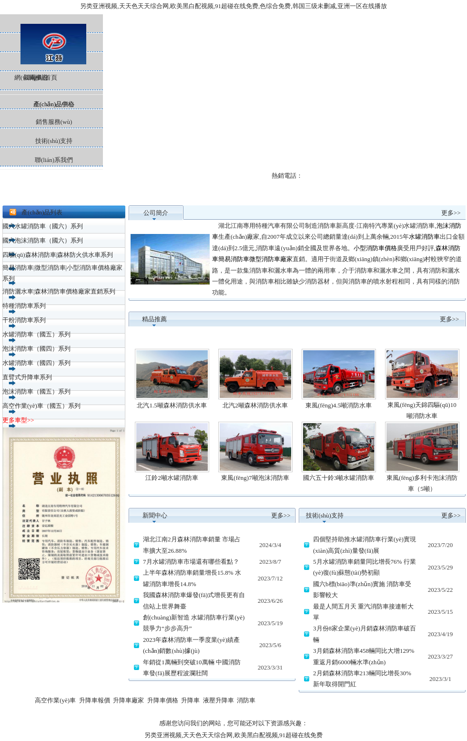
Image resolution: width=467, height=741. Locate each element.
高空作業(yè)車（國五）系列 (41, 405)
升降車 (190, 700)
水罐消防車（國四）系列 (36, 362)
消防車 (246, 700)
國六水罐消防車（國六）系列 (42, 226)
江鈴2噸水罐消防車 (171, 477)
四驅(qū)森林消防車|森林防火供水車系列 (57, 254)
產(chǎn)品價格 (53, 104)
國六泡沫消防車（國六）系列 (42, 240)
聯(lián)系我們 (54, 159)
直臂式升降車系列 (27, 377)
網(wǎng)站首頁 (51, 23)
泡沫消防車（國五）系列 (36, 391)
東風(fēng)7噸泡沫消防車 (255, 477)
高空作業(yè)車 (55, 700)
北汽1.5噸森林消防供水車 (171, 405)
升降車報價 (94, 700)
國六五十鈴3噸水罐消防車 (339, 477)
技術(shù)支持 (54, 140)
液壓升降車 (218, 700)
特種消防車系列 (24, 305)
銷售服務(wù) (54, 121)
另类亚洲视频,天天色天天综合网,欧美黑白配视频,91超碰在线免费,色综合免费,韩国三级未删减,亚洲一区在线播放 (233, 6)
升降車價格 (162, 700)
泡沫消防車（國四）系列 (36, 348)
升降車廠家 (128, 700)
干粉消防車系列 (24, 320)
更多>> (451, 212)
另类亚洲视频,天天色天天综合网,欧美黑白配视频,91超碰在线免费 (233, 735)
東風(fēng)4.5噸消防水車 (338, 405)
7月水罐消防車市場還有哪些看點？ (191, 561)
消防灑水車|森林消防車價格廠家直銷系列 (58, 291)
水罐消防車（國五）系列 (36, 334)
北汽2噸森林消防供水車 (255, 405)
